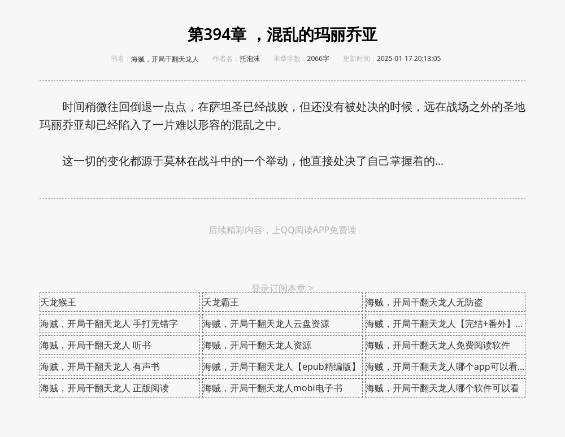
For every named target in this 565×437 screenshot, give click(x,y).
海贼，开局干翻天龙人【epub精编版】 (281, 366)
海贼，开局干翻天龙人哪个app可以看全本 (445, 366)
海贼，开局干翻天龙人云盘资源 (266, 323)
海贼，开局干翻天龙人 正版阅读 (104, 388)
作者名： (226, 58)
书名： (121, 58)
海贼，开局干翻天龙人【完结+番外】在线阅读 (445, 323)
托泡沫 (250, 58)
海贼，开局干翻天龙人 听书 (95, 345)
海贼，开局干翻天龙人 (165, 59)
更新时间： (360, 58)
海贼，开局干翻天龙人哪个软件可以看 (442, 388)
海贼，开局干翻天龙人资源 (257, 345)
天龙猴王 (58, 302)
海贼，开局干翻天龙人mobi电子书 (272, 388)
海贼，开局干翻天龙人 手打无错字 (109, 323)
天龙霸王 (221, 302)
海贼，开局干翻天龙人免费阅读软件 (438, 345)
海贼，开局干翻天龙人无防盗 (424, 302)
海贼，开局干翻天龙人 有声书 (100, 366)
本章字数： (290, 58)
